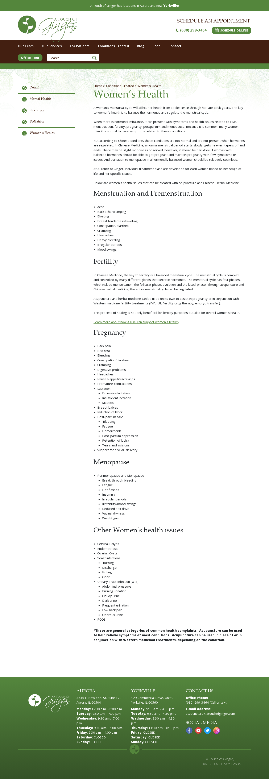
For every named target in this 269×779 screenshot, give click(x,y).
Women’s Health (42, 133)
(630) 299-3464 (191, 30)
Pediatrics (37, 122)
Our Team (26, 46)
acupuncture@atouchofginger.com (210, 713)
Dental (35, 87)
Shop (156, 46)
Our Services (52, 46)
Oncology (37, 110)
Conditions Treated (113, 46)
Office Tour (30, 58)
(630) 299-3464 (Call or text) (207, 702)
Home (98, 86)
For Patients (80, 46)
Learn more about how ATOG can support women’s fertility (136, 322)
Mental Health (40, 99)
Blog (140, 46)
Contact (175, 46)
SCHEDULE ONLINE (231, 30)
